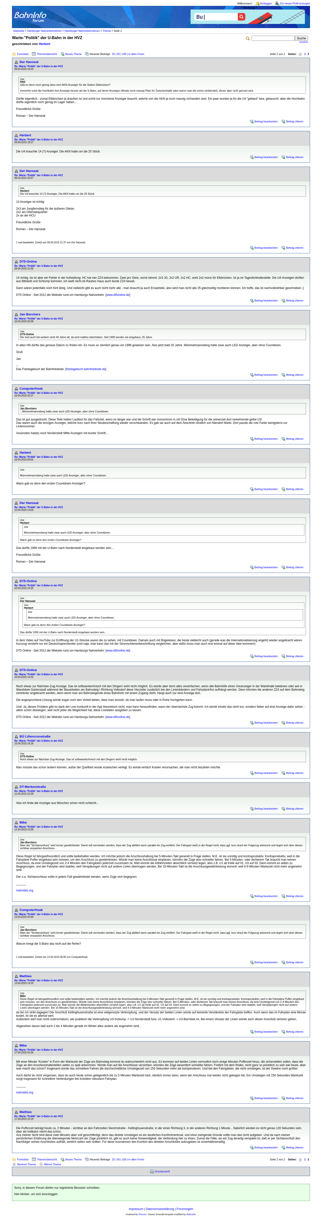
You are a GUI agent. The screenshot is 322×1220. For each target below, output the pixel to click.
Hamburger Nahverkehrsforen (44, 30)
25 (113, 54)
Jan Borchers (30, 314)
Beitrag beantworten (266, 121)
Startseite (18, 30)
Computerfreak (31, 388)
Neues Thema (73, 54)
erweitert (303, 42)
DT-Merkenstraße (33, 787)
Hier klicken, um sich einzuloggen (36, 1194)
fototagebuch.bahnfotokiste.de (86, 369)
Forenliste (23, 54)
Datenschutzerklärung (160, 1209)
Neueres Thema (26, 1164)
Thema (107, 30)
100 (124, 54)
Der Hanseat (29, 62)
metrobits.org (24, 890)
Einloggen (266, 3)
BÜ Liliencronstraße (35, 736)
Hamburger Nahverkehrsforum (82, 30)
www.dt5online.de (117, 295)
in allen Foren (136, 54)
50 (118, 54)
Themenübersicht (47, 54)
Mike (23, 822)
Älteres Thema (52, 1164)
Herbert (44, 44)
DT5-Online (28, 261)
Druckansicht (162, 1171)
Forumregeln (185, 1209)
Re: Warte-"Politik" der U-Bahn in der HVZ (38, 66)
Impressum (136, 1209)
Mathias (26, 976)
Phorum (143, 1214)
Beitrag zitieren (294, 121)
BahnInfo (190, 1214)
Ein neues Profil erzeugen (295, 3)
